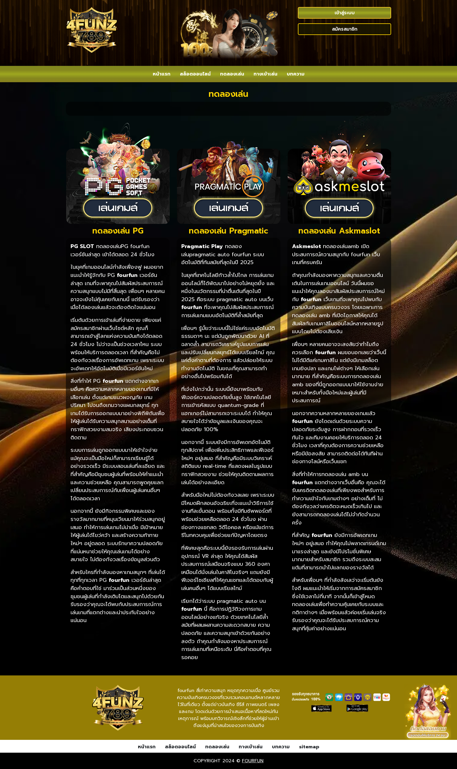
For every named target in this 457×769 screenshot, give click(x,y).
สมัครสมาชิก (344, 29)
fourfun (252, 760)
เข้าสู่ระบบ (345, 12)
